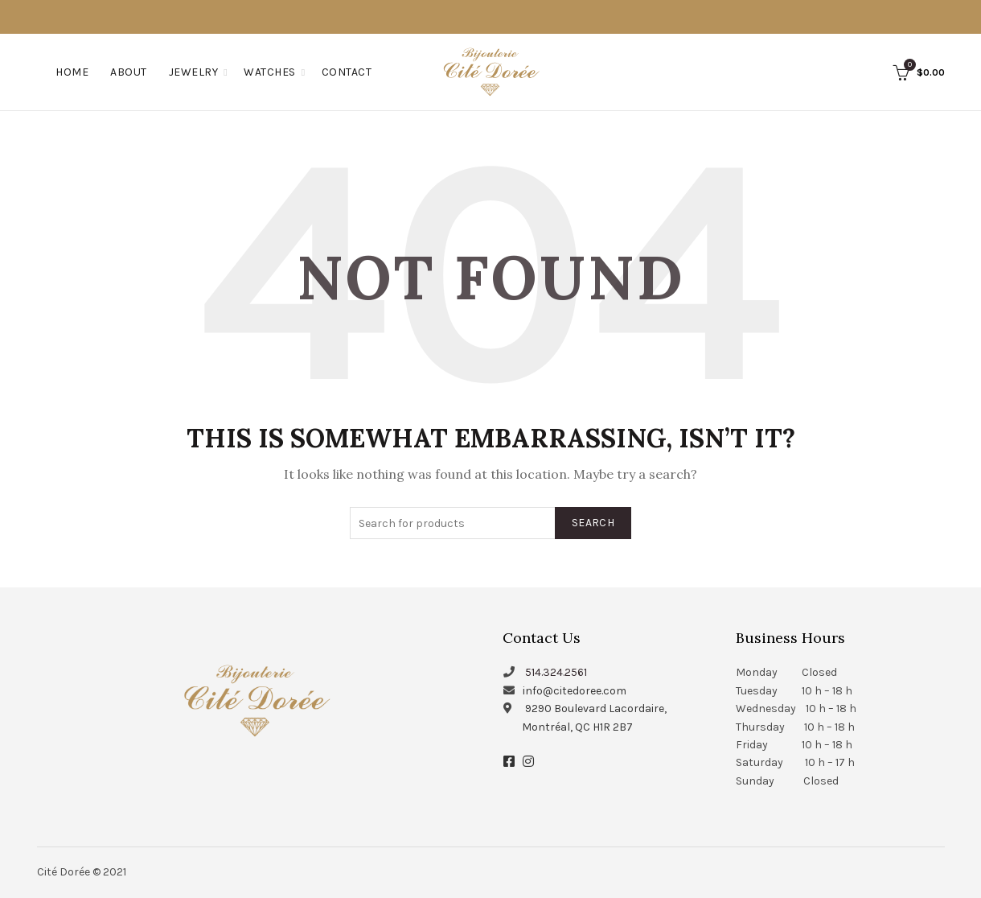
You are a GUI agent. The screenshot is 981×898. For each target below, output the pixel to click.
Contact (347, 72)
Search (593, 522)
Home (71, 72)
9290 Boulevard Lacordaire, (596, 708)
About (128, 72)
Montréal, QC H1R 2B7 (577, 727)
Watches (270, 72)
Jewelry (194, 72)
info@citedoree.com (574, 691)
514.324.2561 (556, 672)
